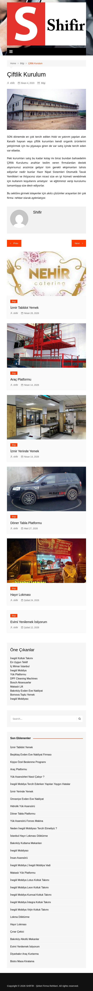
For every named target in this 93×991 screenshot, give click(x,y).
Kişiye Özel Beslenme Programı (28, 762)
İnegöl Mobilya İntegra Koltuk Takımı (30, 902)
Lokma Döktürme (19, 917)
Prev (15, 243)
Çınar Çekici (17, 931)
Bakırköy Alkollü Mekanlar (24, 939)
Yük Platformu (18, 674)
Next (77, 243)
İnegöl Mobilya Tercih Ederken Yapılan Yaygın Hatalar (40, 784)
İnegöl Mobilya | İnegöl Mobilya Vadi (30, 865)
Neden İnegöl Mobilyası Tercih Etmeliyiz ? (33, 828)
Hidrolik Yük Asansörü (22, 806)
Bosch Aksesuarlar (20, 682)
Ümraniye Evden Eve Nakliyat (27, 799)
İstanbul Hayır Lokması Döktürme (29, 835)
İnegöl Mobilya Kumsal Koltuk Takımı (30, 894)
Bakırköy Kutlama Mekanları (26, 843)
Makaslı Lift (16, 686)
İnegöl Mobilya (18, 670)
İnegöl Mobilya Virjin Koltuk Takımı (29, 909)
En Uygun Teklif (19, 662)
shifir (12, 83)
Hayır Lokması (20, 594)
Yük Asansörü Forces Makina (26, 821)
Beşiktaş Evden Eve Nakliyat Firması (30, 754)
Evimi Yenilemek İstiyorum (28, 622)
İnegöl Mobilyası (19, 698)
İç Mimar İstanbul (19, 666)
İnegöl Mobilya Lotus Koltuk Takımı (29, 880)
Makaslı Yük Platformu (22, 872)
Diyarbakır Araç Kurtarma (24, 954)
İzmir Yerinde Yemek (24, 451)
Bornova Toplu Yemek (22, 694)
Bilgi (43, 83)
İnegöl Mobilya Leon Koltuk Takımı (29, 887)
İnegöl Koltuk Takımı (21, 658)
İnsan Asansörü (19, 858)
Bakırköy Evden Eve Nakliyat (26, 690)
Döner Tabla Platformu (26, 523)
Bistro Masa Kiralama (22, 961)
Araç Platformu (20, 379)
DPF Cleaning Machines (23, 678)
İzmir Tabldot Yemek (24, 307)
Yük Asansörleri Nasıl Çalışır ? (27, 776)
